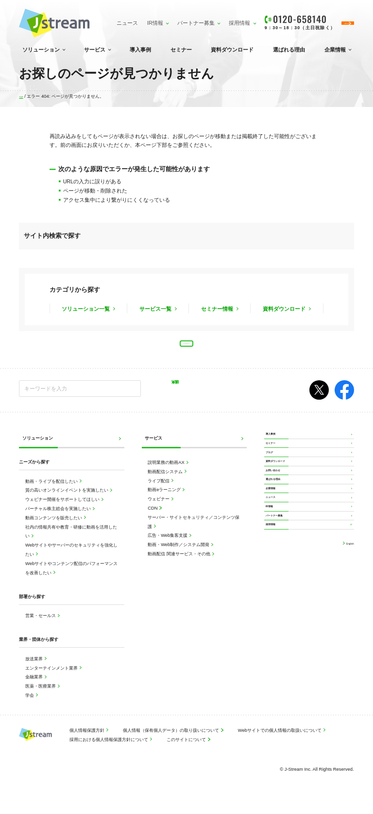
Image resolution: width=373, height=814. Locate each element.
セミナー (181, 50)
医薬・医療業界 (41, 696)
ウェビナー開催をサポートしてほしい (63, 510)
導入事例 (140, 50)
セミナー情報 (218, 308)
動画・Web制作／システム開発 (179, 555)
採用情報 (200, 18)
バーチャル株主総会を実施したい (58, 519)
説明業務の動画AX (167, 473)
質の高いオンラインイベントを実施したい (67, 501)
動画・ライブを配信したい (52, 492)
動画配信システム (166, 482)
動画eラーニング (165, 500)
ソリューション (41, 50)
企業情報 (335, 50)
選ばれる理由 (289, 50)
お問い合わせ (280, 519)
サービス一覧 (156, 308)
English (346, 647)
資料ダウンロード (232, 50)
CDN (153, 518)
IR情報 (122, 18)
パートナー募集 (161, 18)
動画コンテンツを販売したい (54, 528)
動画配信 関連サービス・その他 (179, 564)
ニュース (93, 23)
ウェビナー (159, 509)
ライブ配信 (159, 491)
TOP (23, 96)
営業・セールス (41, 626)
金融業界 (34, 687)
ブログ (273, 484)
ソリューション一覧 (86, 308)
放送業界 (34, 669)
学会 (30, 705)
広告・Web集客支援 (168, 546)
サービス (94, 50)
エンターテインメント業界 (52, 678)
